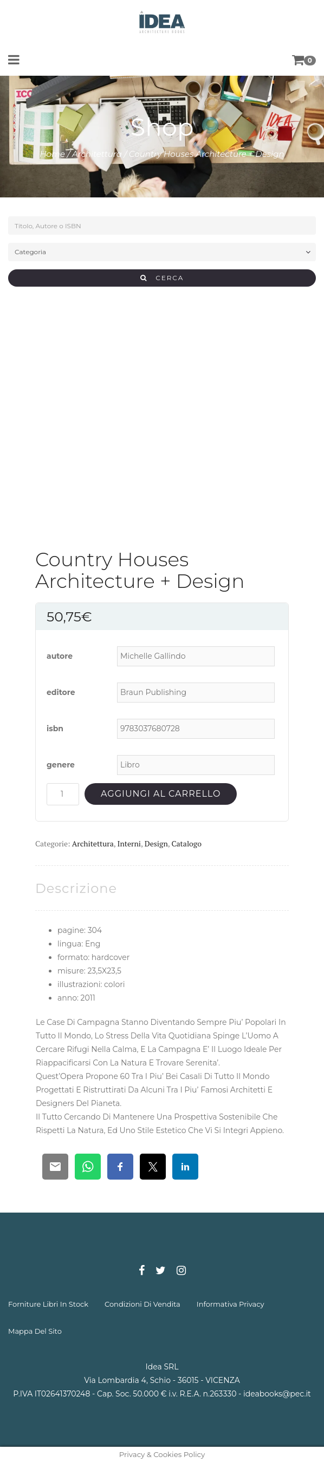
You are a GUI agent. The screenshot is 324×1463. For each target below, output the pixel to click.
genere (61, 765)
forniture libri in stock (48, 1304)
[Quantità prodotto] (63, 794)
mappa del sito (35, 1331)
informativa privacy (230, 1304)
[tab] (76, 888)
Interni (129, 843)
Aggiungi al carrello (161, 794)
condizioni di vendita (142, 1304)
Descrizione (76, 888)
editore (61, 692)
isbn (55, 728)
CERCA (162, 278)
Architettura (97, 154)
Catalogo (187, 843)
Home (52, 154)
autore (60, 656)
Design (156, 843)
